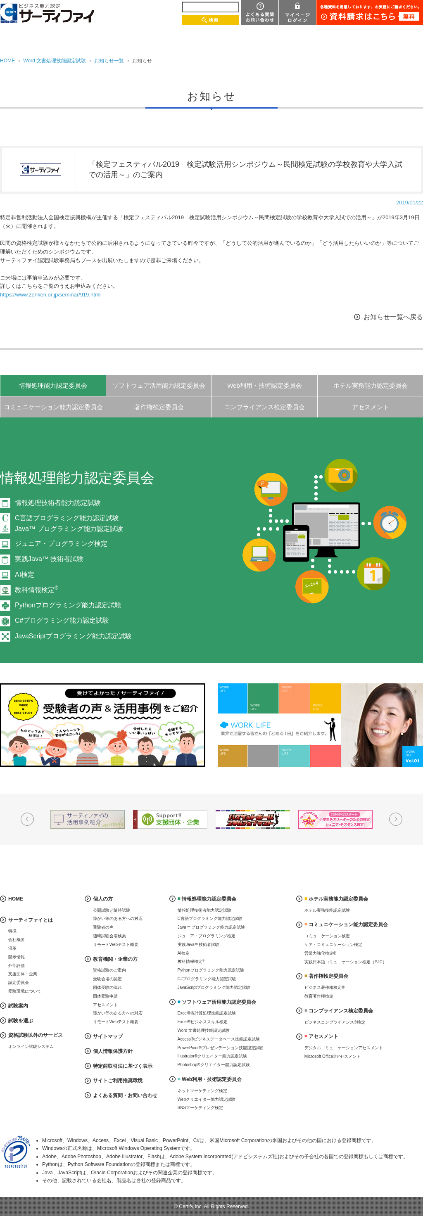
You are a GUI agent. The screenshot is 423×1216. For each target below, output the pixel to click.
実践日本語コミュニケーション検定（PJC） (345, 962)
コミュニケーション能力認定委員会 (53, 406)
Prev (27, 819)
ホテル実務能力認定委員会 (370, 385)
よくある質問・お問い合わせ (125, 1095)
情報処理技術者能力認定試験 (58, 502)
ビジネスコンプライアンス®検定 (334, 1022)
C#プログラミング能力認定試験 (62, 620)
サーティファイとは (30, 920)
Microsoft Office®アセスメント (332, 1056)
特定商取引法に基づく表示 (122, 1066)
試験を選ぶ (20, 1021)
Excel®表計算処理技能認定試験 (207, 1013)
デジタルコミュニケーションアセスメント (343, 1047)
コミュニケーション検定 (327, 936)
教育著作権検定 (318, 996)
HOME (7, 61)
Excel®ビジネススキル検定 (203, 1021)
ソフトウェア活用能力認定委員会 (158, 385)
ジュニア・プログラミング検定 (61, 543)
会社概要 (16, 939)
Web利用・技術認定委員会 (264, 385)
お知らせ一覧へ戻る (393, 316)
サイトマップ (108, 1036)
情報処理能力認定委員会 (53, 385)
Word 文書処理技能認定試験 (54, 61)
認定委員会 (18, 982)
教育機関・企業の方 (115, 959)
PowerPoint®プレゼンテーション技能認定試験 (221, 1047)
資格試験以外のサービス (35, 1035)
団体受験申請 (105, 996)
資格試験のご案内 (109, 970)
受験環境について (24, 991)
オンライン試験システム (31, 1046)
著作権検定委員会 (159, 406)
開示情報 (16, 957)
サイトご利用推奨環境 (118, 1080)
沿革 (12, 948)
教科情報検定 (36, 589)
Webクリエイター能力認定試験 (206, 1099)
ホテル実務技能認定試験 (327, 910)
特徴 (12, 931)
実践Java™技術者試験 (198, 944)
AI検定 (24, 574)
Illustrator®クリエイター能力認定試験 (212, 1056)
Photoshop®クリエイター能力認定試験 (214, 1064)
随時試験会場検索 (109, 936)
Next (395, 819)
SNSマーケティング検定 (200, 1107)
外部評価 (16, 965)
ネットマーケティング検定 (202, 1090)
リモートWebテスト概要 (115, 944)
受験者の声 (103, 927)
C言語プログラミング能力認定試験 (210, 918)
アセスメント (370, 406)
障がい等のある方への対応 (118, 918)
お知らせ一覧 (109, 61)
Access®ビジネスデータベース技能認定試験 (219, 1039)
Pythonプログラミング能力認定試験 (68, 605)
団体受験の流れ (107, 987)
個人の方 (103, 899)
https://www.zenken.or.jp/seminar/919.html (50, 295)
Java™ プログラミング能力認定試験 (211, 927)
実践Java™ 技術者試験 (49, 558)
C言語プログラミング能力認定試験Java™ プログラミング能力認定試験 (69, 523)
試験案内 (18, 1006)
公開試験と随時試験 (111, 910)
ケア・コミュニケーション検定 (333, 944)
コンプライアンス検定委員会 (264, 406)
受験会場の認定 (107, 979)
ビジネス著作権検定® (324, 987)
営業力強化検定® (320, 953)
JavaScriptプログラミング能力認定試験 (73, 636)
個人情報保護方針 (113, 1051)
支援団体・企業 (22, 974)
